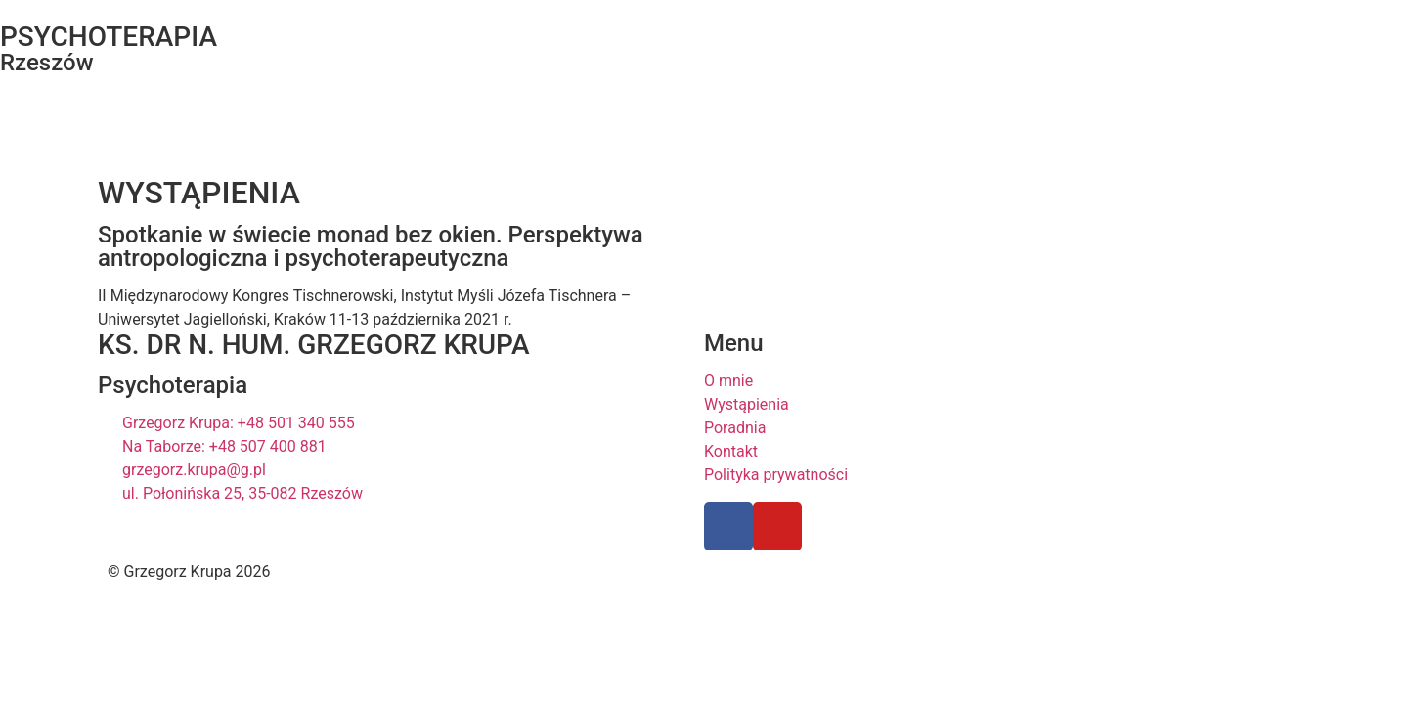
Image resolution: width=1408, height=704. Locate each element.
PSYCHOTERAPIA (108, 37)
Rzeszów (47, 62)
